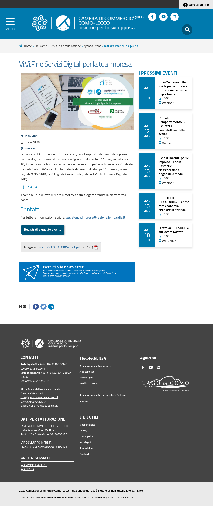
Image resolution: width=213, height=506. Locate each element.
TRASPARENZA (92, 358)
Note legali (85, 442)
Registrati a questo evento (43, 229)
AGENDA (27, 469)
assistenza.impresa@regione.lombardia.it (95, 217)
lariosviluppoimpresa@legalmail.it (40, 406)
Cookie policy (86, 436)
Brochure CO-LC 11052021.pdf (59, 246)
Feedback (84, 454)
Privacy (83, 430)
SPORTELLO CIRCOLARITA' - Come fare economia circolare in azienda (174, 203)
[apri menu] (11, 23)
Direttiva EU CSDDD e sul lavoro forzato (174, 229)
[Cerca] (153, 28)
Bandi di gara (86, 377)
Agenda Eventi (92, 46)
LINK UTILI (88, 417)
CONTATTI (29, 357)
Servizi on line (199, 4)
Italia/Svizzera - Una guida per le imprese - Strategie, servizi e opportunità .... (173, 88)
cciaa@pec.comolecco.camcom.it (39, 397)
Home (28, 46)
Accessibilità (86, 448)
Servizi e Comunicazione (65, 46)
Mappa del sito (87, 424)
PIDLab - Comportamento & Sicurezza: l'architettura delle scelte (172, 125)
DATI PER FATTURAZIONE (43, 419)
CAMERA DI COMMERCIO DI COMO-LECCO (45, 426)
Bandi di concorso (88, 383)
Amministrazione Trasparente (95, 366)
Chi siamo (41, 46)
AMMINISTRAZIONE (34, 465)
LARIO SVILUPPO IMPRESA (36, 442)
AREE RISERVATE (36, 458)
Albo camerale (86, 371)
